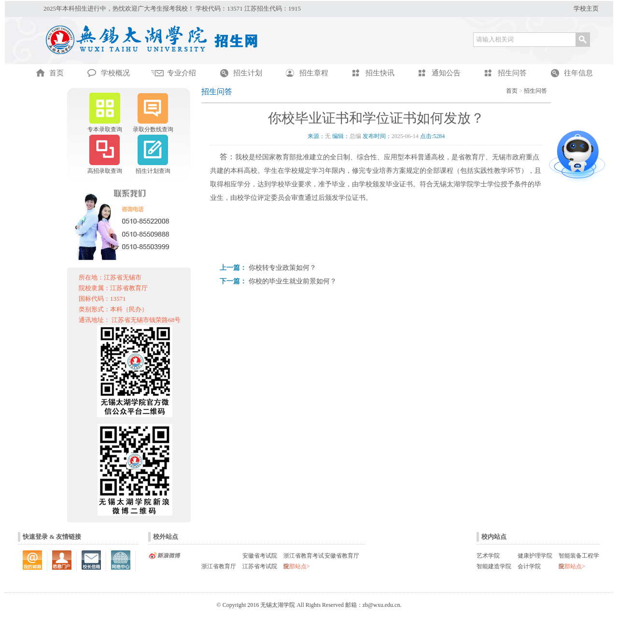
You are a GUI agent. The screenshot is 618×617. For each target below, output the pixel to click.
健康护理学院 (535, 555)
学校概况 (115, 73)
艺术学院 (488, 555)
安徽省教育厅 (341, 555)
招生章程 (313, 73)
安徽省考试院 (259, 555)
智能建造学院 (494, 566)
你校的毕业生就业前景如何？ (293, 281)
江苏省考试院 (259, 566)
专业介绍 (181, 73)
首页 (512, 90)
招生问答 (512, 73)
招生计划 (247, 73)
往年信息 (578, 73)
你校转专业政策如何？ (282, 267)
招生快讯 (379, 73)
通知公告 (446, 73)
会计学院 (529, 566)
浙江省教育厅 (218, 566)
